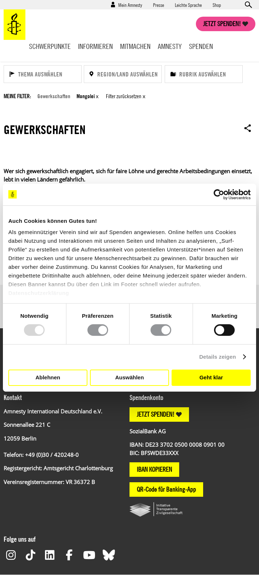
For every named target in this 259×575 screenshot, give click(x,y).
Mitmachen (135, 46)
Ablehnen (48, 377)
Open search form (248, 4)
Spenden (201, 46)
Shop (217, 4)
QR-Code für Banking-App (166, 489)
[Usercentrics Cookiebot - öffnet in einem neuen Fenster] (219, 194)
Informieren (95, 46)
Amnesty (170, 46)
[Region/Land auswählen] (123, 74)
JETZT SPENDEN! (155, 414)
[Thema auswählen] (43, 74)
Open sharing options (247, 128)
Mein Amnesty (130, 4)
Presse (158, 4)
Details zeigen (217, 357)
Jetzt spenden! (222, 24)
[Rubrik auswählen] (204, 74)
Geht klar (211, 377)
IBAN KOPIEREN (154, 469)
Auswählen (129, 377)
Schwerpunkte (50, 46)
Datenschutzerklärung (38, 293)
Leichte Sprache (188, 4)
